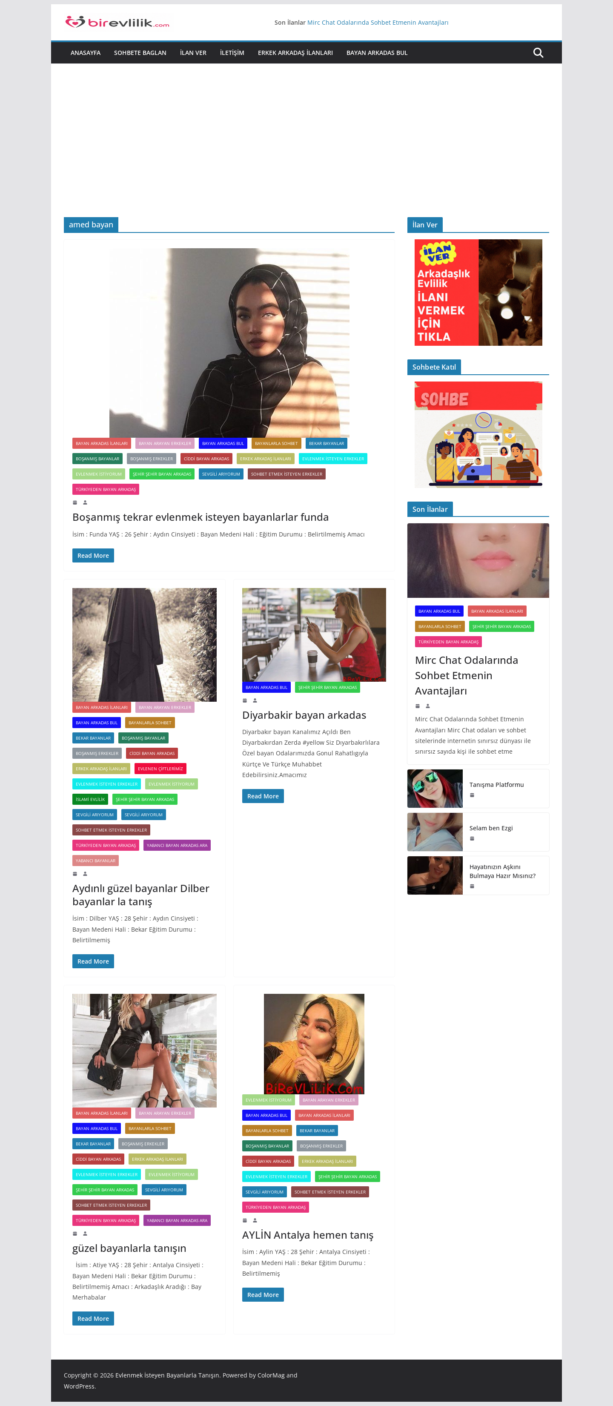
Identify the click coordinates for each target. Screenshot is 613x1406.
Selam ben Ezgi (491, 828)
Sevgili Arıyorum (95, 815)
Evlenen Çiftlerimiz (160, 769)
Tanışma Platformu (497, 784)
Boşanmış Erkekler (151, 459)
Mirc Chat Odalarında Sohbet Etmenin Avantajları (378, 22)
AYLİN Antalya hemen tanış (308, 1235)
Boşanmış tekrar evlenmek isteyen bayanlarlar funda (200, 517)
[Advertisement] (306, 153)
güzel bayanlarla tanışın (129, 1248)
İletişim (232, 53)
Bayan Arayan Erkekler (165, 443)
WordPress (79, 1386)
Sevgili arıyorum (221, 474)
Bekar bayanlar (326, 443)
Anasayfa (85, 53)
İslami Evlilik (90, 799)
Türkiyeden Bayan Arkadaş (106, 489)
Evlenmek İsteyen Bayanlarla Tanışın (167, 1375)
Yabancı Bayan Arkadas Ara (177, 845)
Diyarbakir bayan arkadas (304, 715)
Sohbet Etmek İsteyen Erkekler (286, 474)
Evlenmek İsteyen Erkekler (333, 459)
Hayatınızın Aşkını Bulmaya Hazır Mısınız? (503, 871)
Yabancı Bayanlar (95, 861)
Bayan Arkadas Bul (377, 53)
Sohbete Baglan (140, 53)
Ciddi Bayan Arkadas (206, 459)
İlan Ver (193, 53)
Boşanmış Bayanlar (97, 459)
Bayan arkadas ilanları (102, 443)
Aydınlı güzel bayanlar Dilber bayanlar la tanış (140, 894)
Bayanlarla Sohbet (276, 443)
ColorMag (271, 1375)
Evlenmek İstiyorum (99, 474)
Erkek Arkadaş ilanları (295, 53)
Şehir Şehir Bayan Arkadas (162, 474)
